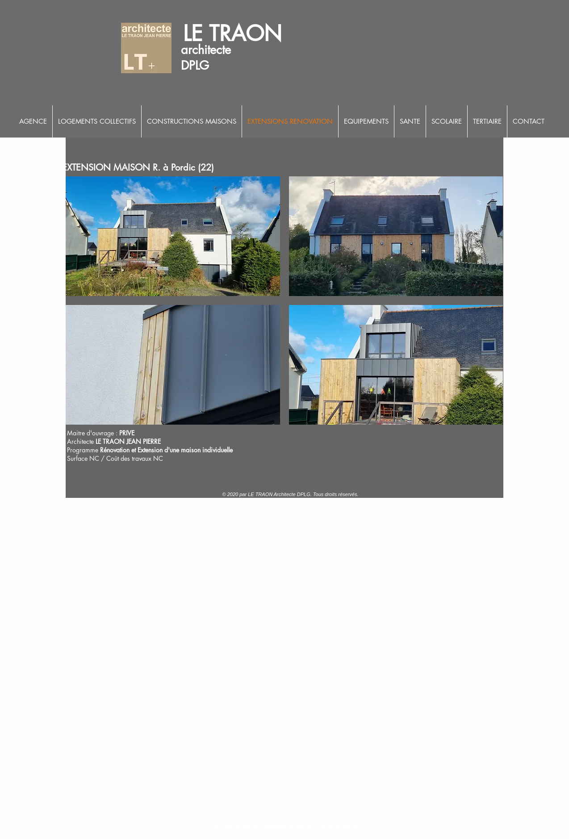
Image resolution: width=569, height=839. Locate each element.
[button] (173, 236)
